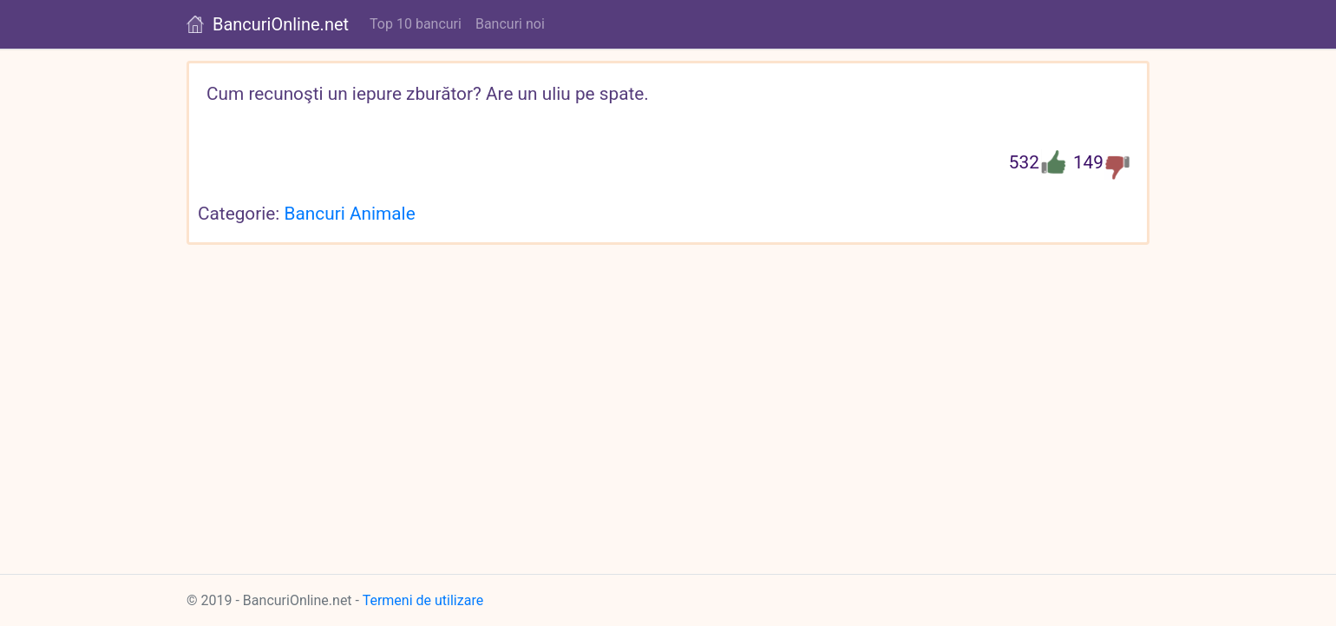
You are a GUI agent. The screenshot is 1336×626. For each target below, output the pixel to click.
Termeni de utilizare (423, 600)
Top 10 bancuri (416, 24)
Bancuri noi (510, 24)
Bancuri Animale (350, 213)
